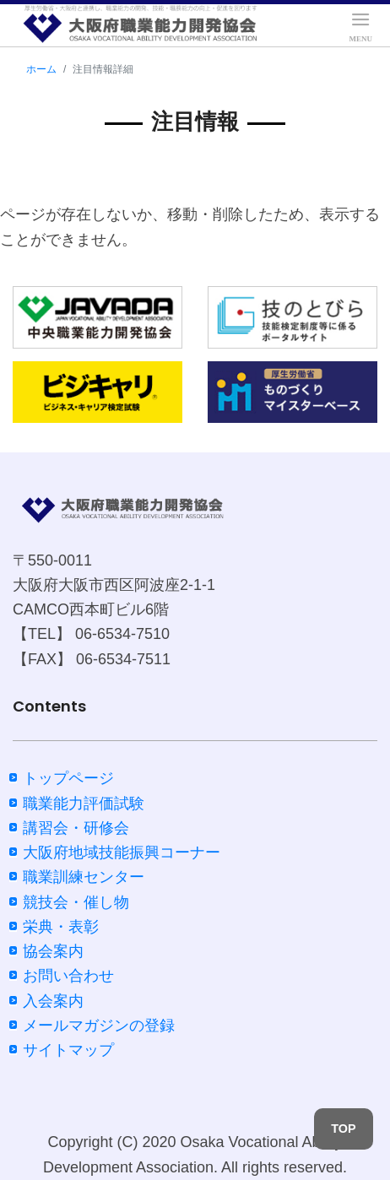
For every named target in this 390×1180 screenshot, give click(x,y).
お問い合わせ (68, 975)
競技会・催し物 (76, 902)
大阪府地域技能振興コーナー (121, 852)
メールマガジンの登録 (99, 1025)
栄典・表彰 (61, 926)
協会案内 (53, 951)
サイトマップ (68, 1050)
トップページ (68, 778)
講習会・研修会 (76, 828)
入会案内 (53, 1001)
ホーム (41, 69)
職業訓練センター (83, 877)
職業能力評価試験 (83, 803)
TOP (343, 1128)
